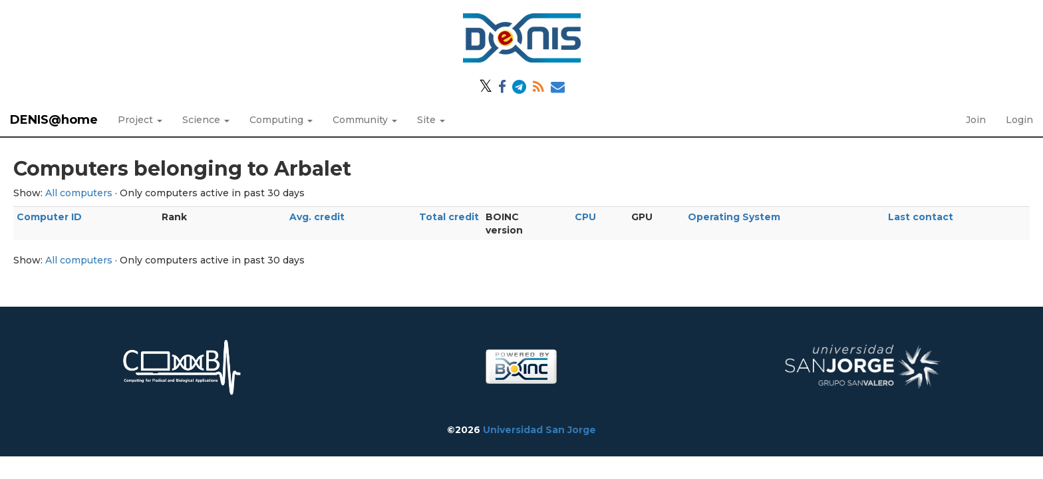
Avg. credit (317, 217)
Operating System (734, 217)
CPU (585, 217)
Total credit (449, 217)
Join (976, 120)
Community (365, 120)
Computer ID (49, 217)
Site (431, 120)
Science (205, 120)
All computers (78, 193)
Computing (281, 120)
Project (140, 120)
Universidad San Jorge (539, 430)
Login (1019, 120)
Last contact (920, 217)
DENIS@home (54, 119)
